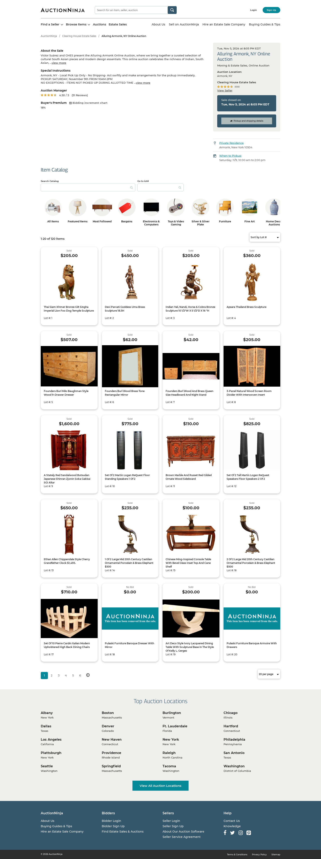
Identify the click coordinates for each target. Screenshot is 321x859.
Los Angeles (51, 739)
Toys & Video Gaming (176, 223)
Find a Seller (52, 24)
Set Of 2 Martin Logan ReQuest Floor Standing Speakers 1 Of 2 (127, 477)
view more (59, 62)
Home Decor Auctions (274, 223)
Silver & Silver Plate (200, 223)
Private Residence (231, 143)
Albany (47, 713)
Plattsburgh (51, 753)
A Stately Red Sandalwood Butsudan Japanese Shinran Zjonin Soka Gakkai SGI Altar (67, 479)
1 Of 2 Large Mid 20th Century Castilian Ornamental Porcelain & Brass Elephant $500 (129, 563)
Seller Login (171, 821)
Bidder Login (111, 821)
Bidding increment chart (88, 102)
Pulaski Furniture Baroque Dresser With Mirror (129, 645)
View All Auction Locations (160, 786)
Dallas (46, 726)
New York (171, 739)
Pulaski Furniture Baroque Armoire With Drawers (252, 645)
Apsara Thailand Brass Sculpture (246, 306)
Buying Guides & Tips (264, 24)
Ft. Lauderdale (175, 726)
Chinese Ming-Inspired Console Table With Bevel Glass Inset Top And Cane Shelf (188, 563)
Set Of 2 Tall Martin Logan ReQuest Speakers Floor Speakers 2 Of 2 (248, 477)
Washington (234, 766)
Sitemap (275, 854)
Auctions (99, 24)
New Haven (112, 739)
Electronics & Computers (151, 223)
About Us (158, 24)
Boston (108, 713)
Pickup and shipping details (246, 121)
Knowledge (232, 826)
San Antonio (234, 753)
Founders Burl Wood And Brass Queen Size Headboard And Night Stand (189, 393)
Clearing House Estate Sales (79, 36)
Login (253, 10)
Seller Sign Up (173, 826)
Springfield (111, 766)
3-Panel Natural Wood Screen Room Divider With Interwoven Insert (249, 393)
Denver (108, 726)
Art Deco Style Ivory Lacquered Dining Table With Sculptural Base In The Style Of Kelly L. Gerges (190, 647)
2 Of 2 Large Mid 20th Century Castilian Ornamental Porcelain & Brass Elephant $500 (251, 563)
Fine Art (249, 221)
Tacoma (169, 766)
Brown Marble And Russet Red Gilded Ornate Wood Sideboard (189, 477)
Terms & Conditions (237, 854)
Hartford (231, 726)
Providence (111, 753)
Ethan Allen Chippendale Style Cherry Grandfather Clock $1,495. (67, 561)
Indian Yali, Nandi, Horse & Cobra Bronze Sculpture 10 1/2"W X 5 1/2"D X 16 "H (190, 308)
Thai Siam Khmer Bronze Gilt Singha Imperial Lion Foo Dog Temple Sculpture (69, 308)
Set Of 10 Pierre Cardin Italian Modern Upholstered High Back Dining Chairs (67, 645)
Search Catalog (50, 181)
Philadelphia (234, 739)
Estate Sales (118, 24)
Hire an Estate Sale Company (223, 24)
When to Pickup (230, 155)
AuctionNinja (49, 36)
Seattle (47, 766)
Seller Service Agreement (182, 837)
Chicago (230, 713)
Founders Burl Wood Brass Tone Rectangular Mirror (125, 393)
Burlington (172, 713)
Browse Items (78, 24)
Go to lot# (143, 181)
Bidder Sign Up (113, 826)
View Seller (224, 90)
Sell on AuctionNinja (184, 24)
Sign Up (271, 10)
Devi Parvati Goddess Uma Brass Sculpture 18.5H (125, 308)
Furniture (225, 221)
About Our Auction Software (183, 831)
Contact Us (232, 821)
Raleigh (169, 753)
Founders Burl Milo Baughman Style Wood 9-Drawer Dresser (66, 393)
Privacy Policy (259, 854)
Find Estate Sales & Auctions (123, 831)
